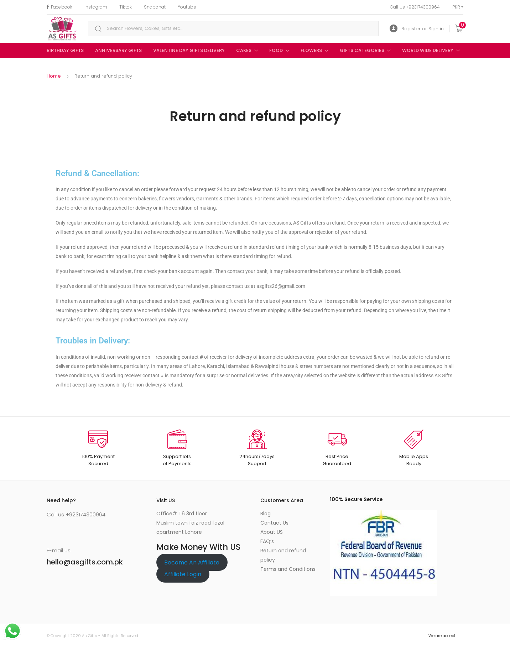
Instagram (95, 7)
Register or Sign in (417, 28)
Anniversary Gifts (118, 50)
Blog (265, 513)
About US (271, 532)
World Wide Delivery (427, 50)
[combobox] (233, 28)
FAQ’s (267, 541)
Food (276, 50)
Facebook (59, 7)
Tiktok (125, 7)
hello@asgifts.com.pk (85, 562)
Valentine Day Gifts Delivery (189, 50)
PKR (456, 7)
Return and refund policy (283, 555)
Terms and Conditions (288, 569)
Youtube (187, 7)
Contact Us (274, 522)
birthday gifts (65, 50)
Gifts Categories (362, 50)
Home (54, 76)
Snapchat (155, 7)
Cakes (243, 50)
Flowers (311, 50)
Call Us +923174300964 (415, 7)
